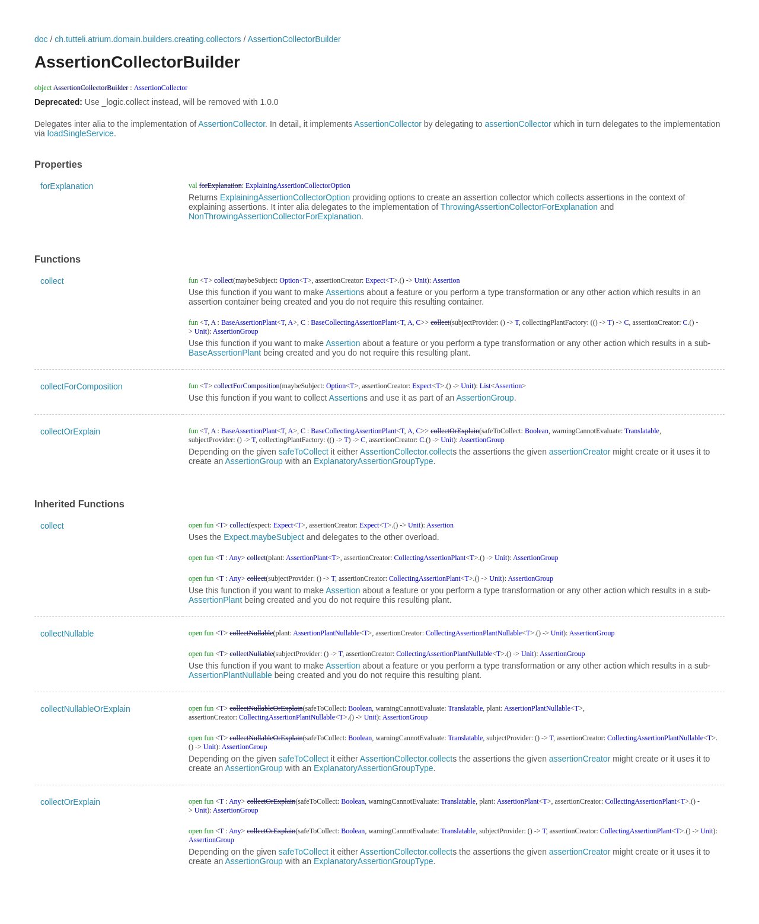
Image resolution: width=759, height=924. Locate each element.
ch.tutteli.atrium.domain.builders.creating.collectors (148, 39)
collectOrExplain (70, 431)
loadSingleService (80, 133)
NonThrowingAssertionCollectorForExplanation (275, 216)
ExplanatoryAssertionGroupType (373, 461)
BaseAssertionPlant (225, 352)
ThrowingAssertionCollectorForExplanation (519, 207)
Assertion (343, 292)
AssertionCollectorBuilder (294, 39)
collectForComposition (81, 386)
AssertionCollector (231, 124)
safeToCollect (304, 451)
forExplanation (67, 186)
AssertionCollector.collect (406, 451)
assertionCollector (518, 124)
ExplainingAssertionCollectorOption (285, 197)
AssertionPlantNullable (230, 675)
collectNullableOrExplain (85, 709)
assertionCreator (580, 451)
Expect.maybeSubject (264, 537)
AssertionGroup (485, 397)
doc (41, 39)
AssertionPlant (215, 600)
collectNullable (67, 633)
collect (52, 281)
